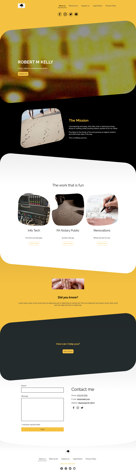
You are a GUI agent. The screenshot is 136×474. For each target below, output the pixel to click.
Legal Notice (97, 6)
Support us (85, 6)
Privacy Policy (111, 6)
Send (42, 429)
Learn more (34, 243)
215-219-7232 (82, 395)
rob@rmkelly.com (83, 399)
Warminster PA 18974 (86, 403)
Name (23, 386)
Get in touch (68, 351)
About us (62, 6)
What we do (73, 6)
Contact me (23, 74)
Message (24, 396)
